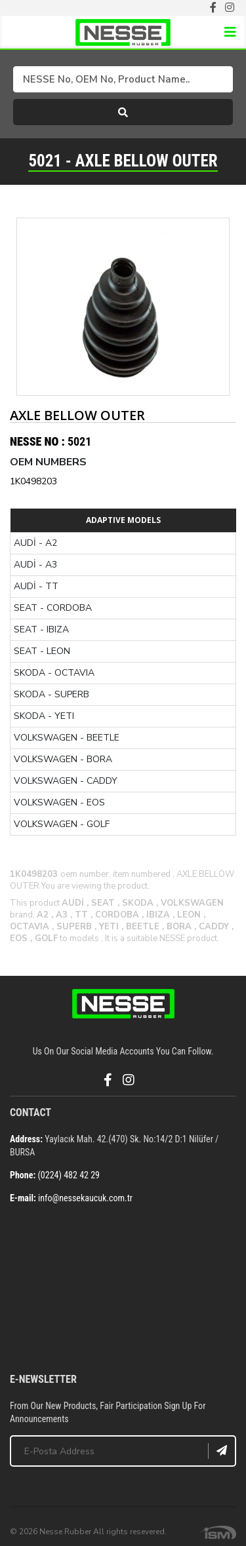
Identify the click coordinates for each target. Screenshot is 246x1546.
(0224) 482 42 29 (68, 1175)
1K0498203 (33, 481)
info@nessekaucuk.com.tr (85, 1198)
